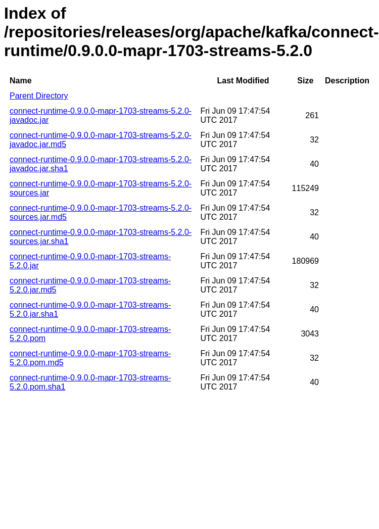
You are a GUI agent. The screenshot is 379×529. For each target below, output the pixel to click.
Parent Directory (39, 95)
